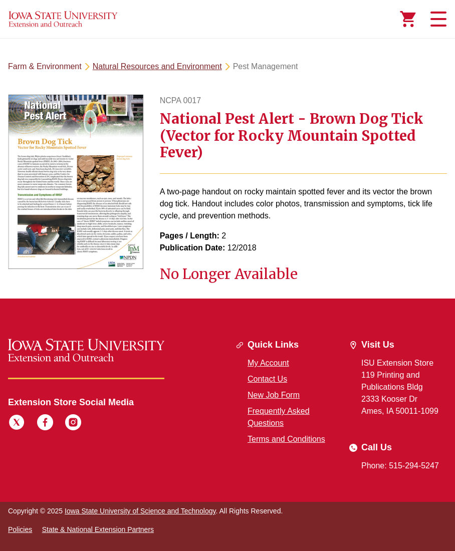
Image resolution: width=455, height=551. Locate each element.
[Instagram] (73, 424)
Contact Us (267, 379)
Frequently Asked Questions (279, 417)
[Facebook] (45, 424)
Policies (20, 529)
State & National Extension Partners (98, 529)
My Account (268, 363)
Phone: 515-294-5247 (400, 465)
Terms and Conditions (286, 439)
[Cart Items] (408, 19)
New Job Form (274, 395)
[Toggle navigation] (437, 19)
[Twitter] (16, 424)
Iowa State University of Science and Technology (140, 511)
